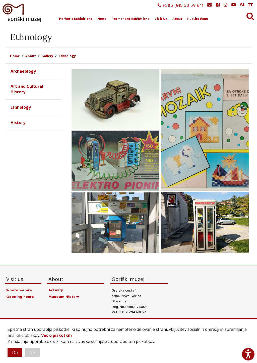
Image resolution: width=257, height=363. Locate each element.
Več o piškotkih (56, 335)
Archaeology (23, 71)
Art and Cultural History (27, 89)
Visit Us (161, 19)
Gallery (47, 56)
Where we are (19, 290)
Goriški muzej (22, 13)
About (177, 19)
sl (242, 5)
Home (15, 56)
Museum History (63, 296)
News (101, 19)
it (250, 5)
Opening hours (20, 296)
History (18, 122)
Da (15, 352)
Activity (55, 290)
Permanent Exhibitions (130, 19)
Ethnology (67, 56)
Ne (32, 352)
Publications (197, 19)
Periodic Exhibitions (75, 19)
